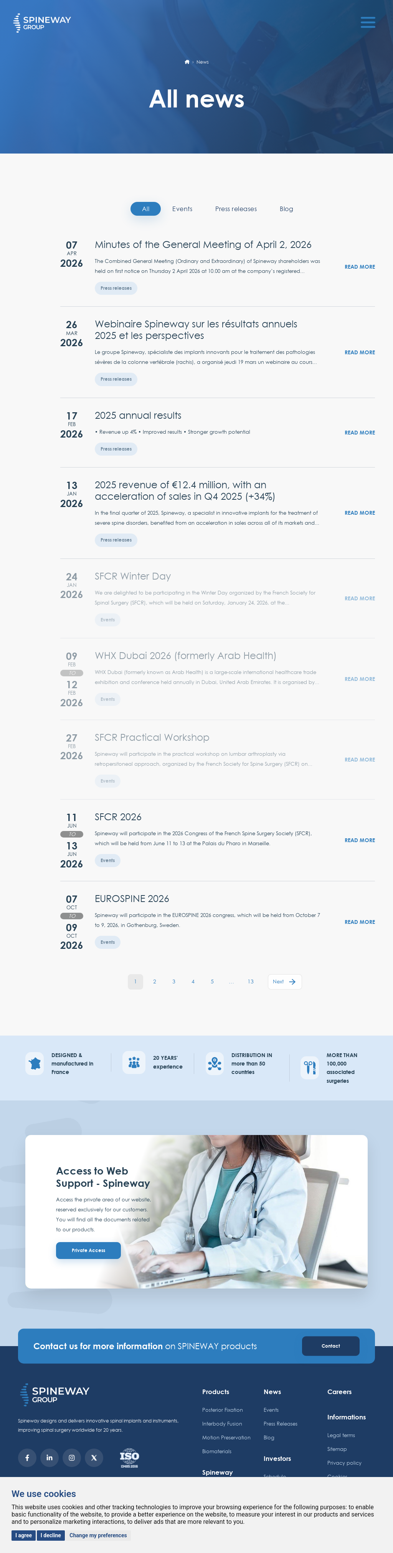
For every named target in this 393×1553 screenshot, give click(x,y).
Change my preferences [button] (98, 1535)
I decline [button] (51, 1535)
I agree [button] (23, 1535)
